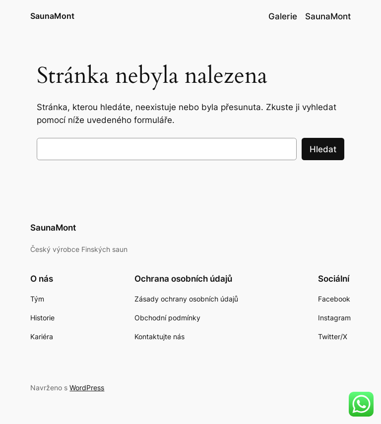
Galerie (282, 16)
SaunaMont (52, 16)
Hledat (323, 149)
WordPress (86, 387)
